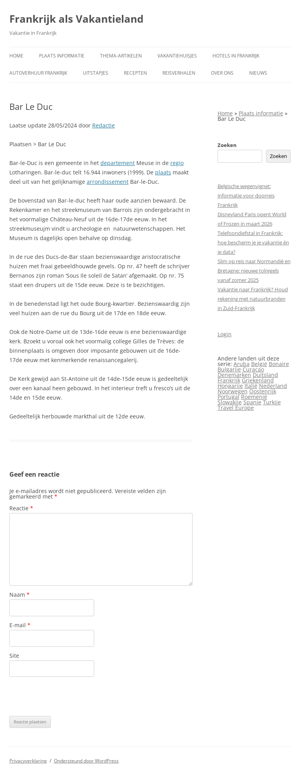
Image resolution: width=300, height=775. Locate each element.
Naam (19, 594)
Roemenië (254, 396)
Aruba (242, 364)
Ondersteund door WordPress (86, 760)
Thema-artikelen (121, 55)
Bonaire (279, 364)
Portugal (228, 396)
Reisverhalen (178, 73)
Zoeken (227, 145)
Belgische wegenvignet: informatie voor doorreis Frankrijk (246, 195)
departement (117, 163)
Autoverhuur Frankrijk (38, 73)
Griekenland (258, 380)
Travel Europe (236, 407)
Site (14, 655)
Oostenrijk (262, 391)
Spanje (252, 402)
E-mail (19, 625)
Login (225, 334)
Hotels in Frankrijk (235, 55)
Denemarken (234, 375)
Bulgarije (229, 369)
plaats (163, 172)
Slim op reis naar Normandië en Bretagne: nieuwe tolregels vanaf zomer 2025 (254, 270)
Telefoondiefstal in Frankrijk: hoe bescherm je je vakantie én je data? (253, 242)
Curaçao (253, 369)
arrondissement (108, 181)
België (259, 364)
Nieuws (258, 73)
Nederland (273, 385)
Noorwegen (233, 391)
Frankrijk (229, 380)
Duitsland (265, 375)
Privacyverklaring (28, 760)
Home (16, 55)
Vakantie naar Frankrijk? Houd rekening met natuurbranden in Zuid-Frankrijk (253, 299)
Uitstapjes (95, 73)
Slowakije (230, 402)
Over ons (222, 73)
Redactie (103, 125)
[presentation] (68, 696)
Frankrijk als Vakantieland (76, 19)
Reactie (21, 508)
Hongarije (230, 385)
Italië (251, 385)
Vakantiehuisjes (177, 55)
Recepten (135, 73)
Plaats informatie (61, 55)
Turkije (272, 402)
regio (177, 163)
